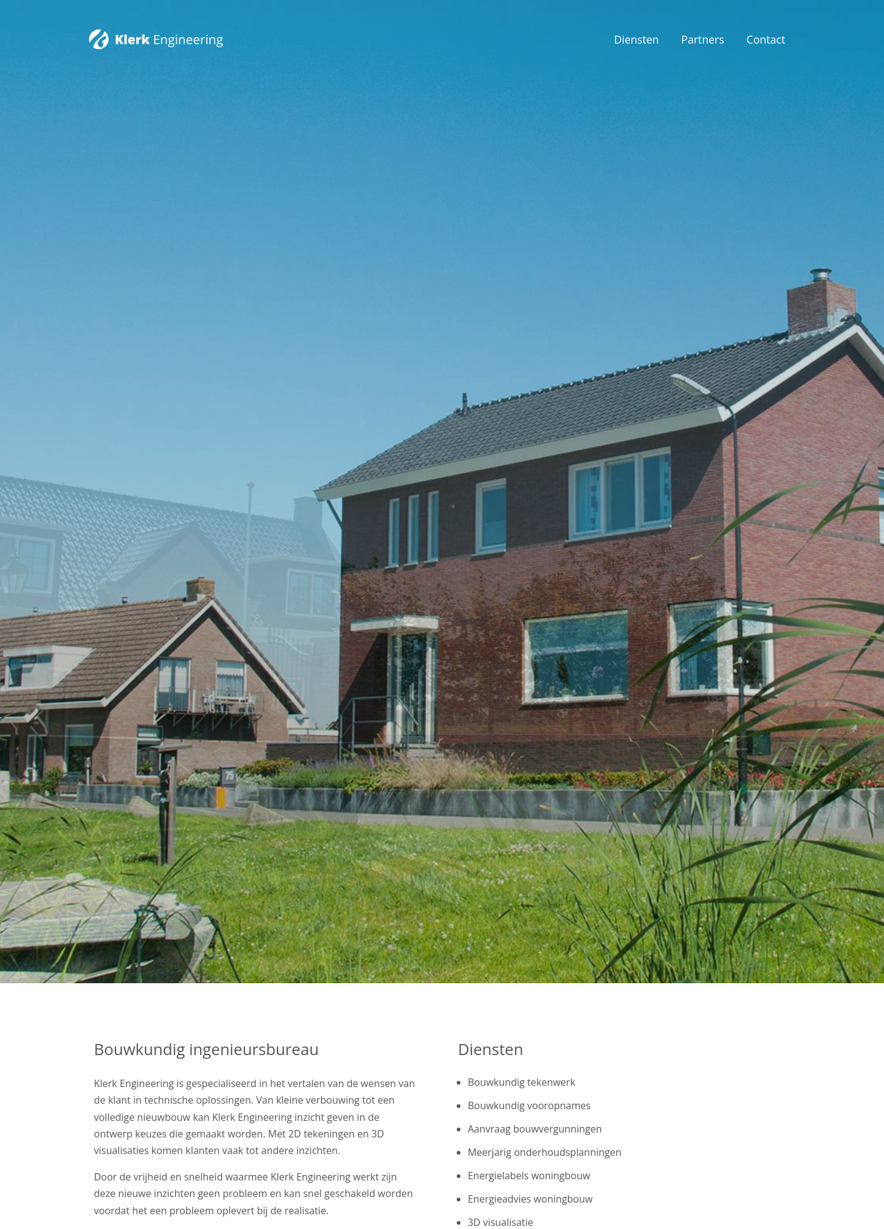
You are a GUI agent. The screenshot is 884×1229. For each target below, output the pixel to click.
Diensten (636, 39)
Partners (702, 39)
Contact (765, 39)
